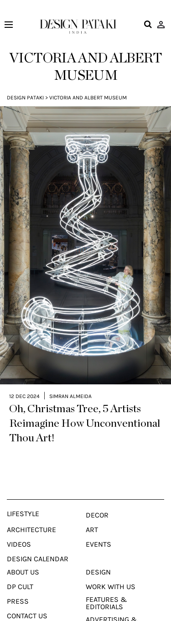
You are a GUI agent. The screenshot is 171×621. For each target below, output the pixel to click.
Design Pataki (25, 97)
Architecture (31, 516)
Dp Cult (20, 573)
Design (98, 558)
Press (18, 587)
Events (98, 530)
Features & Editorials (106, 589)
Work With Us (110, 573)
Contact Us (27, 602)
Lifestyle (23, 500)
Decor (97, 501)
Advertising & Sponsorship (112, 609)
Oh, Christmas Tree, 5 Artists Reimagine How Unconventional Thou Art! (85, 410)
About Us (23, 558)
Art (92, 516)
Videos (19, 530)
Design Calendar (37, 545)
